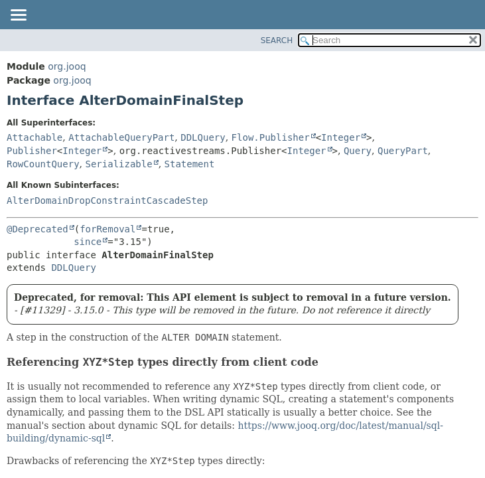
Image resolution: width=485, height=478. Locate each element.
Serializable (118, 164)
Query (358, 150)
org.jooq (67, 66)
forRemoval (107, 229)
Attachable (34, 137)
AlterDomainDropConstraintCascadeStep (107, 200)
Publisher (32, 150)
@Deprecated (37, 229)
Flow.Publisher (271, 137)
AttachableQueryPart (121, 137)
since (88, 241)
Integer (340, 137)
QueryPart (403, 150)
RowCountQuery (43, 164)
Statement (190, 164)
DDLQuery (202, 137)
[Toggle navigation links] (18, 16)
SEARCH (277, 40)
